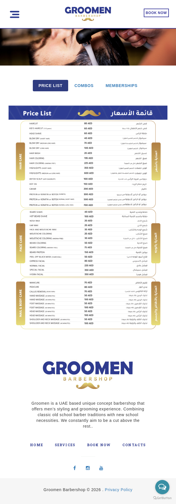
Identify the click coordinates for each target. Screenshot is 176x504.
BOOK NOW (156, 13)
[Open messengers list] (162, 487)
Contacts (134, 444)
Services (65, 444)
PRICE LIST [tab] (50, 85)
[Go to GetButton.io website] (162, 498)
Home (36, 444)
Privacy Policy (119, 489)
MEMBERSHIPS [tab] (121, 85)
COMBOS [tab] (84, 85)
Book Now (99, 444)
